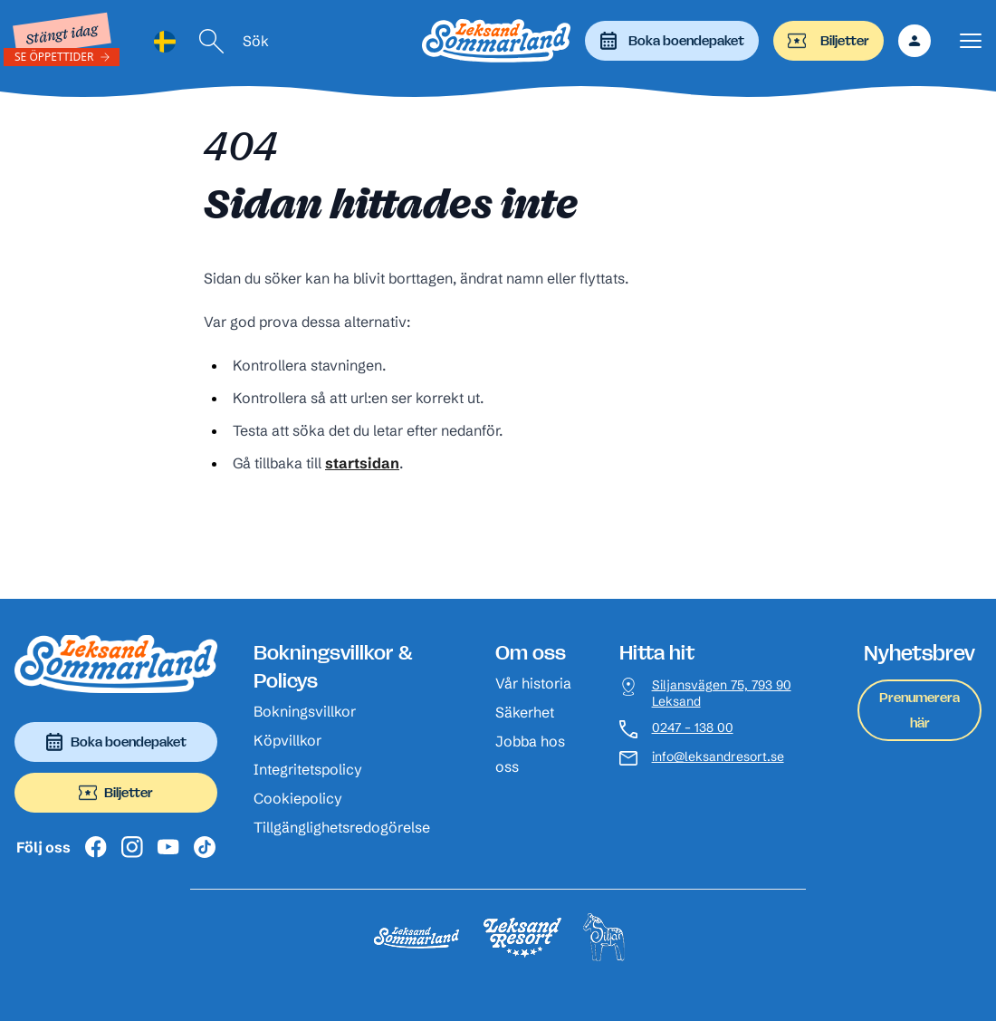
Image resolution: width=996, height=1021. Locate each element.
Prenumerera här (919, 710)
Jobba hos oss (530, 753)
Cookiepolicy (298, 798)
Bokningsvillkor (305, 711)
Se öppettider (54, 56)
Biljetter (828, 41)
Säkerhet (524, 712)
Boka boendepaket (671, 41)
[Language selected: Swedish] (165, 41)
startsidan (362, 463)
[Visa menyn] (971, 41)
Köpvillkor (287, 740)
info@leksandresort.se (718, 757)
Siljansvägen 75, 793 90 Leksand (721, 693)
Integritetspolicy (308, 769)
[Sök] (212, 41)
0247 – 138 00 (692, 728)
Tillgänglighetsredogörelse (342, 827)
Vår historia (533, 683)
